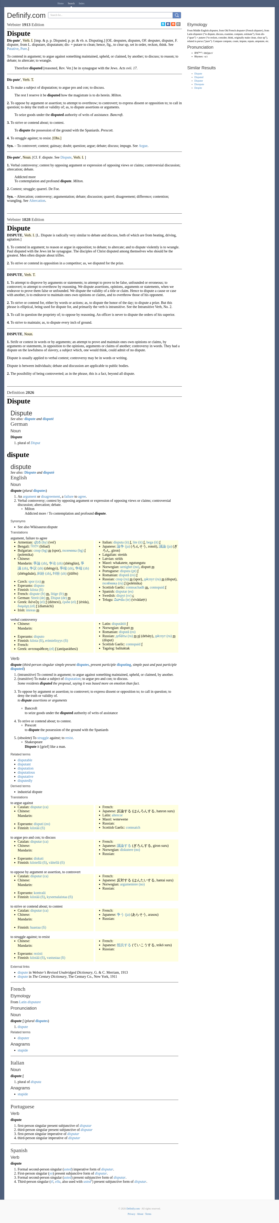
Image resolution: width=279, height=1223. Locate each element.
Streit (35, 598)
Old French (230, 30)
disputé (48, 419)
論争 (120, 546)
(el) (42, 602)
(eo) (47, 824)
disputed (17, 669)
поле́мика (109, 583)
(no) (136, 567)
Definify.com (133, 1208)
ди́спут (149, 579)
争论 (52, 563)
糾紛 (40, 573)
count (235, 41)
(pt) (133, 571)
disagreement (50, 496)
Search (71, 3)
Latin (23, 1002)
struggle (43, 738)
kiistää (35, 828)
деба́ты (121, 636)
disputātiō (119, 624)
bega (149, 542)
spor (32, 581)
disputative (25, 776)
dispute (29, 419)
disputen (213, 30)
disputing (124, 665)
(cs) (38, 581)
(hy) (45, 542)
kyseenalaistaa (57, 897)
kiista (34, 590)
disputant (24, 764)
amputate (259, 41)
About (140, 1214)
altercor (117, 815)
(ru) (126, 579)
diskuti (38, 858)
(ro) (132, 575)
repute (251, 41)
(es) (130, 591)
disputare (34, 1002)
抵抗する (124, 945)
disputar (121, 591)
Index (81, 3)
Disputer (198, 80)
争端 (78, 568)
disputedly (25, 780)
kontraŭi (40, 893)
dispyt (120, 595)
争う (120, 914)
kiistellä (36, 862)
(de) (42, 598)
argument (29, 496)
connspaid (157, 587)
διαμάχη (23, 606)
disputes (39, 491)
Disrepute (199, 84)
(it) (127, 542)
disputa (118, 542)
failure (69, 496)
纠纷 (56, 573)
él (52, 1181)
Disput (35, 443)
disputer (23, 1038)
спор (37, 550)
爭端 (63, 568)
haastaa (35, 927)
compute (227, 41)
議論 (162, 546)
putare (202, 37)
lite (135, 542)
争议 (33, 568)
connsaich (133, 827)
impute (242, 41)
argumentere (129, 884)
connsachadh (135, 587)
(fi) (41, 590)
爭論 (36, 563)
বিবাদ (35, 546)
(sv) (128, 595)
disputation (73, 679)
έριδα (66, 602)
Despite (198, 88)
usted (67, 1169)
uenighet (126, 567)
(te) (128, 600)
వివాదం (119, 600)
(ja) (127, 546)
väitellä (54, 862)
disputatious (26, 772)
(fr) (43, 594)
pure (207, 41)
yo (51, 1173)
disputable (25, 760)
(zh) (44, 563)
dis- (263, 34)
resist (69, 738)
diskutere (126, 850)
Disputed (198, 77)
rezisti (38, 953)
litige (54, 594)
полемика (69, 550)
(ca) (45, 807)
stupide (23, 1050)
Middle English (201, 30)
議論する (124, 846)
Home (61, 3)
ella (57, 1181)
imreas (30, 610)
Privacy (131, 1214)
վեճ (37, 542)
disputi (38, 824)
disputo (39, 585)
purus (200, 41)
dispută (124, 575)
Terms (148, 1214)
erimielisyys (54, 640)
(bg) (44, 550)
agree (82, 496)
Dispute (30, 472)
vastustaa (53, 958)
